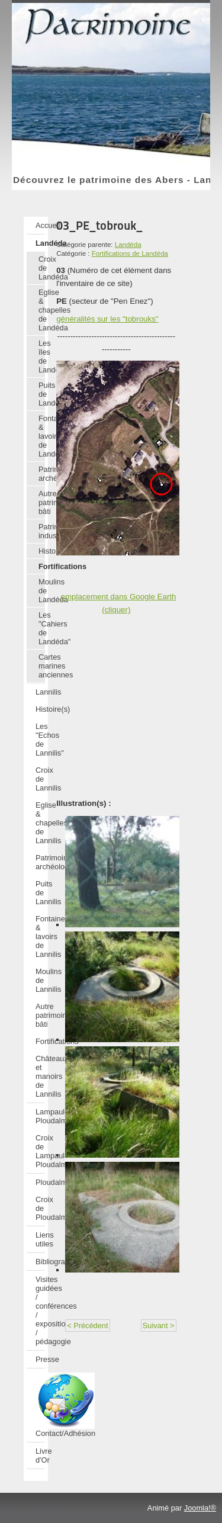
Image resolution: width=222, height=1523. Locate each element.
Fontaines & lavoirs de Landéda (41, 436)
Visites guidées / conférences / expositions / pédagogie (40, 1310)
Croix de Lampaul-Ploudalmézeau (40, 1151)
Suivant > (159, 1325)
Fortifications (41, 566)
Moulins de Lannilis (40, 980)
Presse (40, 1359)
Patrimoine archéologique (41, 474)
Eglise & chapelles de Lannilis (40, 823)
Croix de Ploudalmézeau (40, 1208)
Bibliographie (40, 1261)
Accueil (40, 225)
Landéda (40, 243)
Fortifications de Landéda (130, 253)
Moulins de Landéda (41, 590)
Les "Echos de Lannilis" (40, 739)
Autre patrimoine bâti (41, 502)
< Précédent (87, 1325)
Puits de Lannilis (40, 892)
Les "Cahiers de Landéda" (41, 628)
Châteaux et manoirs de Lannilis (40, 1076)
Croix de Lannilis (40, 779)
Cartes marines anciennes (41, 666)
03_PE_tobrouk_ (99, 226)
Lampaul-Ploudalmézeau (40, 1116)
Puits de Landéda (41, 394)
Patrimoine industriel (41, 531)
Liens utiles (40, 1239)
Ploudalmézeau (40, 1182)
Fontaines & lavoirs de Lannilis (40, 936)
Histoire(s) (41, 551)
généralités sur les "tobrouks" (107, 318)
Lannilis (40, 691)
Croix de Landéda (41, 268)
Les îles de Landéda (41, 356)
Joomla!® (200, 1507)
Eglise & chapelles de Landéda (41, 310)
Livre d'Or (40, 1455)
